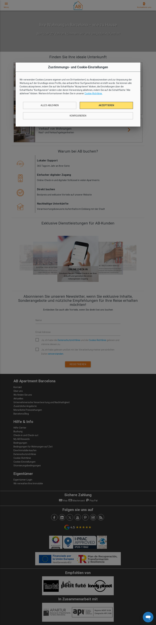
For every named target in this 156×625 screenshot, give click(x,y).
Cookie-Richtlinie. (93, 93)
